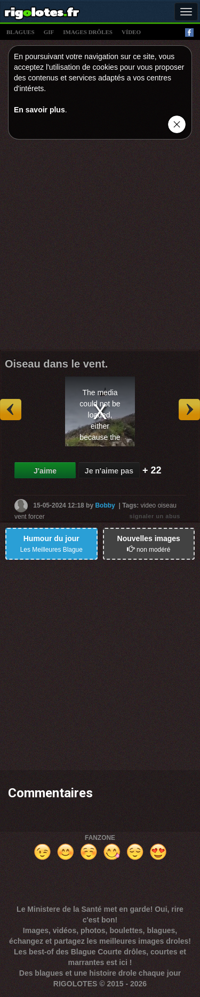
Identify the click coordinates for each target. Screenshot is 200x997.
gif (49, 32)
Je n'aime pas (109, 471)
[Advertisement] (100, 247)
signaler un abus (155, 516)
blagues (20, 32)
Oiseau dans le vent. (56, 364)
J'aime (45, 471)
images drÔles (88, 32)
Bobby (105, 505)
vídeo (131, 32)
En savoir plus (39, 109)
